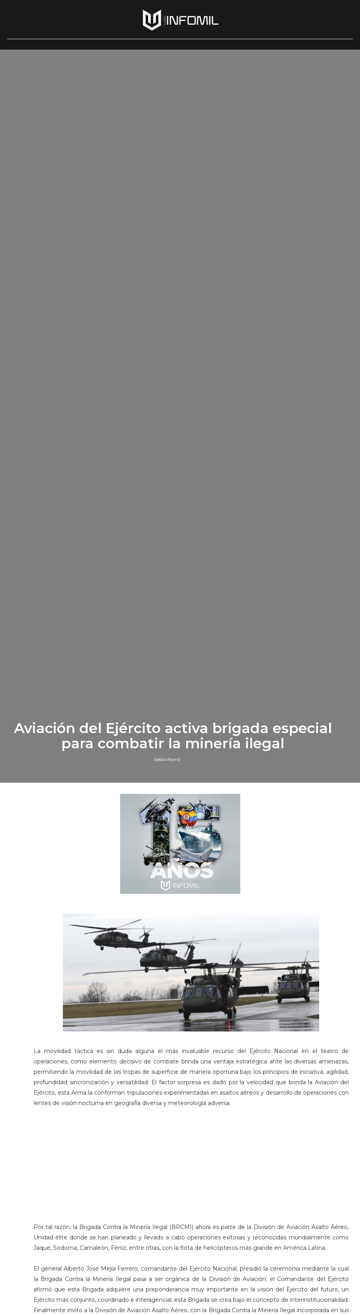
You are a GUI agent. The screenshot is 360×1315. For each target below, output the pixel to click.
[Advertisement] (192, 1225)
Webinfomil (166, 814)
